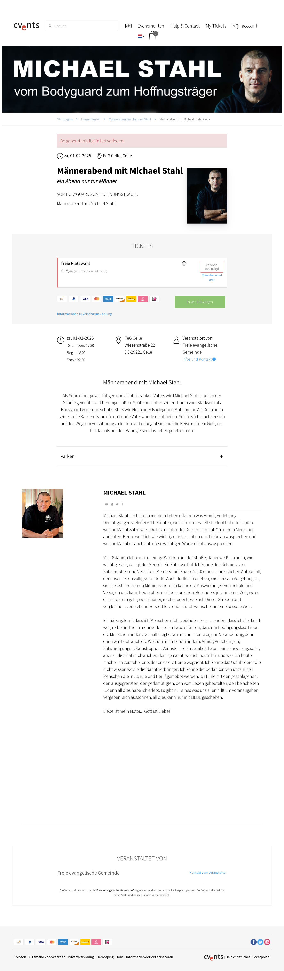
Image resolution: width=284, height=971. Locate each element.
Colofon (20, 957)
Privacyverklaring (81, 957)
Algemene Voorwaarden (47, 957)
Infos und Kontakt (199, 359)
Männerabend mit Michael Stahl (130, 119)
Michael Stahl (124, 492)
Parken (68, 456)
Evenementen (90, 119)
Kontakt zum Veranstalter (208, 872)
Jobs (120, 957)
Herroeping (105, 957)
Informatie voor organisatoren (149, 957)
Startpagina (65, 119)
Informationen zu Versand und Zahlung (84, 314)
